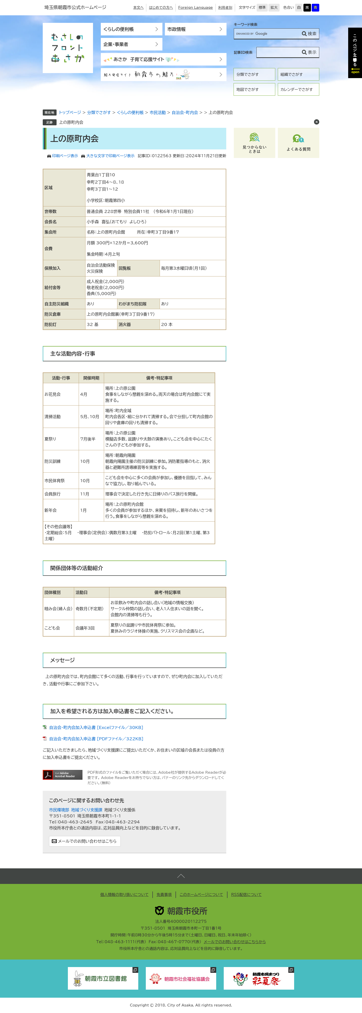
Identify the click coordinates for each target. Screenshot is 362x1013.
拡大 (274, 7)
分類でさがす (247, 74)
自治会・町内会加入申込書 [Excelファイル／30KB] (96, 727)
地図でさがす (247, 89)
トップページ (70, 112)
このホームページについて (201, 894)
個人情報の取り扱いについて (124, 894)
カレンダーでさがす (297, 89)
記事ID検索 (243, 52)
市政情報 (176, 29)
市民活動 (158, 112)
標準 (262, 7)
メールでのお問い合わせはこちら (87, 841)
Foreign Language (195, 7)
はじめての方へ (161, 7)
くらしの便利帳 (118, 29)
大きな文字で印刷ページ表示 (110, 156)
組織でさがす (292, 74)
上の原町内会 (71, 122)
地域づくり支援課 (86, 810)
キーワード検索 (245, 24)
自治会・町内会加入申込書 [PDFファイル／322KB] (96, 739)
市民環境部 (59, 810)
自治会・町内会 (185, 112)
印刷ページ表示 (65, 156)
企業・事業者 (115, 44)
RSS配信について (246, 894)
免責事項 (164, 894)
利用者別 (225, 8)
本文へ (138, 7)
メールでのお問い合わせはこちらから (235, 942)
